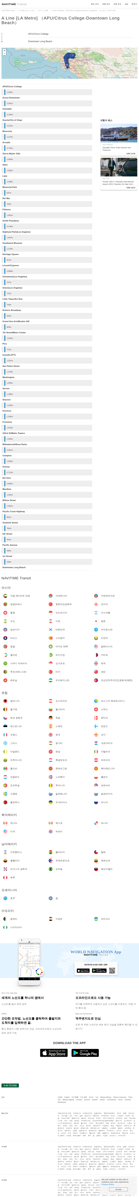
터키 (66, 1121)
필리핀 (83, 1118)
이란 (76, 1116)
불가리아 (84, 1123)
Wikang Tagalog (68, 1100)
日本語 (60, 1097)
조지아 (119, 1113)
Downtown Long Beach (40, 41)
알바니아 (119, 1121)
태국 (125, 1118)
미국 (69, 1133)
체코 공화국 (100, 1123)
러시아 (119, 1131)
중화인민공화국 (109, 1113)
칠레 (99, 1133)
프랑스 (65, 1126)
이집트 (105, 1135)
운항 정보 (117, 4)
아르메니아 (77, 1113)
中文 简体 (83, 1097)
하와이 (75, 1133)
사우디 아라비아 (108, 1118)
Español (95, 1100)
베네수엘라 (77, 1135)
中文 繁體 (75, 1097)
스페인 (129, 1123)
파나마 (63, 1133)
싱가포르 (119, 1118)
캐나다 (125, 1131)
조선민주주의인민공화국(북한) (103, 1121)
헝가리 (88, 1126)
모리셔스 (113, 1135)
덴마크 (113, 1123)
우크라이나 (111, 1131)
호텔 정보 (106, 4)
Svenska (128, 1100)
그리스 (82, 1126)
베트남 (76, 1121)
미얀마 (127, 1116)
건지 (76, 1126)
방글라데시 (98, 1113)
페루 (84, 1135)
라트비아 (69, 1128)
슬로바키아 (93, 1131)
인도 (71, 1116)
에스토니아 (121, 1123)
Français (79, 1100)
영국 (71, 1126)
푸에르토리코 (115, 1133)
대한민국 (96, 1116)
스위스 (91, 1123)
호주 (89, 1135)
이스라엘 (64, 1116)
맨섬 (112, 1126)
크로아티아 (97, 1126)
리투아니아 (128, 1126)
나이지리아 (122, 1135)
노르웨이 (113, 1128)
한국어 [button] (134, 4)
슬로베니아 (83, 1131)
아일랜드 (106, 1126)
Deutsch (87, 1100)
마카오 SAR (65, 1118)
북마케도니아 (95, 1128)
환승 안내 (95, 4)
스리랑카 (120, 1116)
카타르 (98, 1118)
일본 (81, 1116)
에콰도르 (125, 1133)
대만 (71, 1121)
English (67, 1097)
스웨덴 (75, 1131)
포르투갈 (128, 1128)
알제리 (98, 1135)
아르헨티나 (83, 1133)
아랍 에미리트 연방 (64, 1113)
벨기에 (76, 1123)
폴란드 (120, 1128)
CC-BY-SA (133, 77)
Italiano (102, 1100)
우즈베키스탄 (85, 1121)
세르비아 (67, 1131)
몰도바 (76, 1128)
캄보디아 (88, 1116)
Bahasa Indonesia (119, 1097)
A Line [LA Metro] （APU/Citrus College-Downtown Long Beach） (60, 20)
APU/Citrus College (38, 34)
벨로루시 (102, 1131)
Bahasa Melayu (105, 1097)
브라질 (68, 1135)
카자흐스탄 (105, 1116)
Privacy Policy (108, 1184)
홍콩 (124, 1113)
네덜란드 (105, 1128)
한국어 (91, 1097)
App (126, 4)
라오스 (113, 1116)
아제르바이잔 (87, 1113)
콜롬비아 (106, 1133)
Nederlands (62, 1102)
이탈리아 (119, 1126)
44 (67, 64)
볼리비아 (92, 1133)
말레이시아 (75, 1118)
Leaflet (105, 77)
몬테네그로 (84, 1128)
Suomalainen (112, 1100)
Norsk (120, 1100)
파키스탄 (91, 1118)
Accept (118, 1189)
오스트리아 (128, 1121)
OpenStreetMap (115, 77)
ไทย (97, 1097)
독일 (107, 1123)
